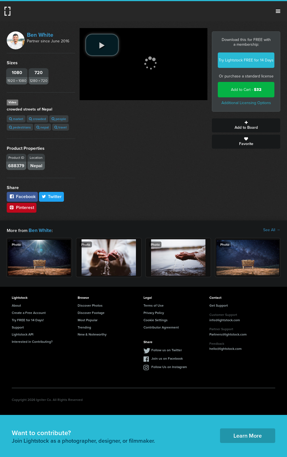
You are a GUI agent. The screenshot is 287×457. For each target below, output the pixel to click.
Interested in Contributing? (32, 341)
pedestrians (20, 127)
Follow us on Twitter (166, 349)
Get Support (218, 304)
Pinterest (21, 207)
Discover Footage (91, 312)
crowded (37, 118)
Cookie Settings (156, 319)
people (59, 118)
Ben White (40, 35)
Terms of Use (154, 304)
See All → (271, 230)
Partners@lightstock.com (228, 333)
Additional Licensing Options (246, 103)
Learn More (247, 435)
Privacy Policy (154, 312)
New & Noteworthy (92, 333)
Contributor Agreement (161, 326)
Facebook (22, 196)
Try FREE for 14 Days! (28, 319)
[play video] (102, 45)
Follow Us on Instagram (169, 366)
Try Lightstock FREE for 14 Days (246, 60)
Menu (278, 11)
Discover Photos (90, 304)
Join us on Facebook (167, 357)
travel (60, 127)
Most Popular (88, 319)
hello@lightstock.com (225, 348)
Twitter (51, 196)
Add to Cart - (246, 90)
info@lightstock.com (224, 319)
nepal (42, 127)
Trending (84, 326)
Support (18, 326)
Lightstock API (22, 333)
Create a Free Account (29, 312)
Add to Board (246, 125)
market (16, 118)
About (16, 304)
